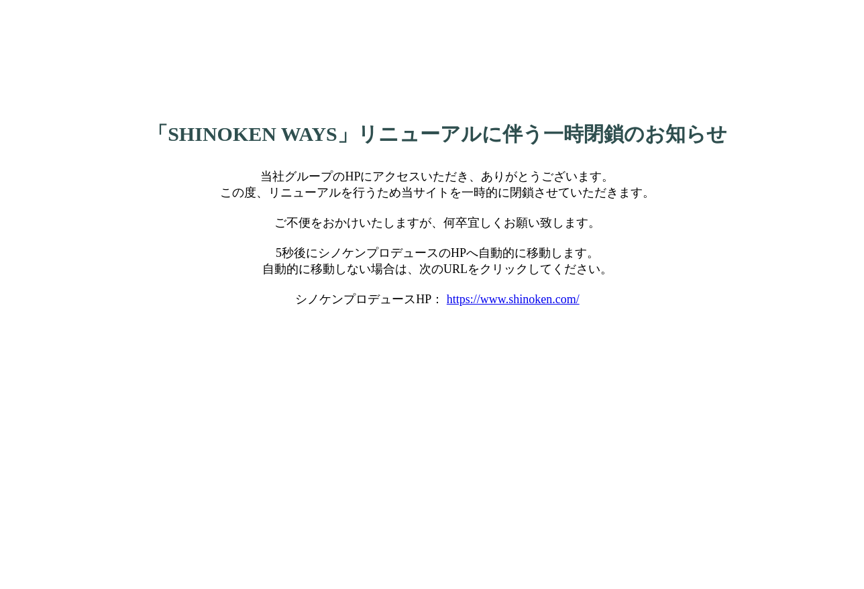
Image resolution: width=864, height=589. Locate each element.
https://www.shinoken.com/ (513, 299)
